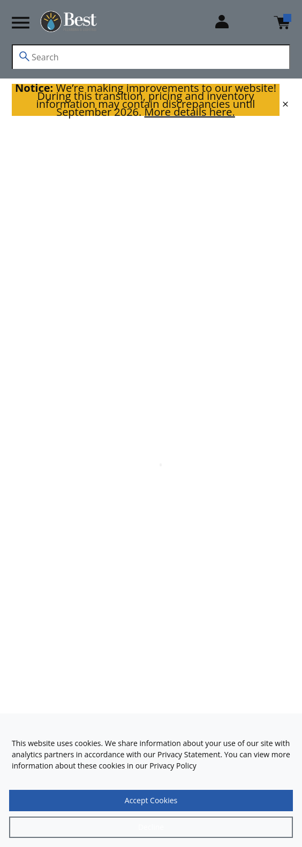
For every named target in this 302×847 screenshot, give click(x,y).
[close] (285, 104)
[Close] (151, 827)
